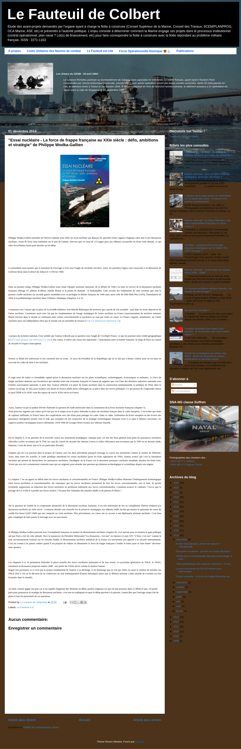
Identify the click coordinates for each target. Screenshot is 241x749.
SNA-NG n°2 (186, 464)
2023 (176, 492)
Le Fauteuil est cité (100, 50)
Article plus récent (21, 720)
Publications (185, 50)
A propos (14, 50)
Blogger (139, 741)
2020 (176, 506)
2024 (176, 487)
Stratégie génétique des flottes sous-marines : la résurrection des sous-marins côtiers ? (207, 331)
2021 (176, 502)
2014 (176, 535)
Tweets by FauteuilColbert (184, 136)
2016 (176, 525)
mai (178, 601)
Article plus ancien (147, 720)
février (180, 611)
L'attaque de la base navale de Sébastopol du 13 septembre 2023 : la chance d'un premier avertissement (207, 198)
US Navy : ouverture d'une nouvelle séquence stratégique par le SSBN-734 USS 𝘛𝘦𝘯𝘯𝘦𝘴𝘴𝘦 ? (205, 248)
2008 (176, 641)
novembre (182, 582)
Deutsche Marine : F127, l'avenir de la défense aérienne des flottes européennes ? (208, 154)
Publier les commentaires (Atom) (41, 727)
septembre (182, 591)
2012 (176, 621)
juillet (179, 596)
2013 (176, 617)
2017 (176, 521)
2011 (176, 626)
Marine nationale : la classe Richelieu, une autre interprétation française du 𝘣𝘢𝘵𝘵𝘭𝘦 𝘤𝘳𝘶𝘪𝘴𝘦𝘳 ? (207, 223)
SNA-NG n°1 (182, 461)
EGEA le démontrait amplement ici (102, 320)
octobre (180, 587)
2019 (176, 511)
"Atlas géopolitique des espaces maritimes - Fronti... (204, 564)
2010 (176, 631)
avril (179, 606)
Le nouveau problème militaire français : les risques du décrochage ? (208, 290)
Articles (177, 384)
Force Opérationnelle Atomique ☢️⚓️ (144, 51)
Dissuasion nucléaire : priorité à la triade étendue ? (203, 551)
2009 (176, 636)
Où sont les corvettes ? (197, 310)
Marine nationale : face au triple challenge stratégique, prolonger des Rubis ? (207, 175)
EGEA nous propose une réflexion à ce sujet (30, 339)
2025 (176, 482)
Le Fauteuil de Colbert (83, 14)
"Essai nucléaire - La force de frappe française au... (203, 576)
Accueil (84, 720)
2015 (176, 530)
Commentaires (181, 391)
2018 (176, 516)
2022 (176, 497)
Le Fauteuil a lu (25, 607)
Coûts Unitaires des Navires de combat (54, 50)
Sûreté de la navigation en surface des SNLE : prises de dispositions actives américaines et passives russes (205, 356)
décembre (182, 539)
